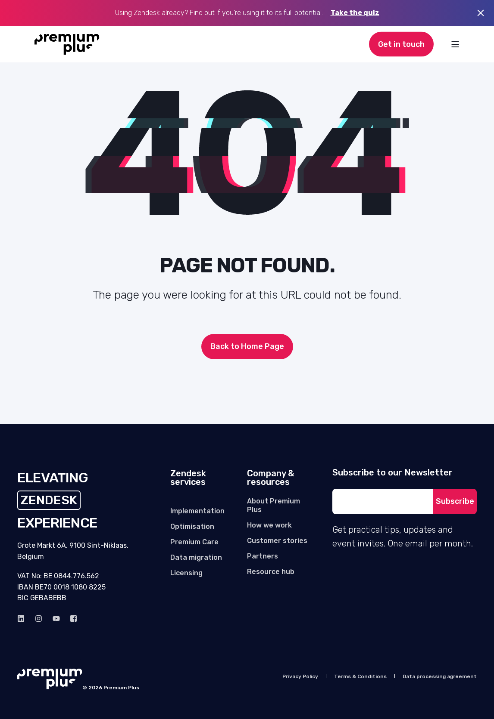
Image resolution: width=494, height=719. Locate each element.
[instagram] (38, 618)
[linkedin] (23, 618)
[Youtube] (56, 618)
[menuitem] (197, 511)
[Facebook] (71, 618)
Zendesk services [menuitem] (188, 478)
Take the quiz (355, 13)
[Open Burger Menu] (455, 44)
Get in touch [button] (401, 44)
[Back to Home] (67, 44)
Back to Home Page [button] (247, 346)
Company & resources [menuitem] (270, 478)
